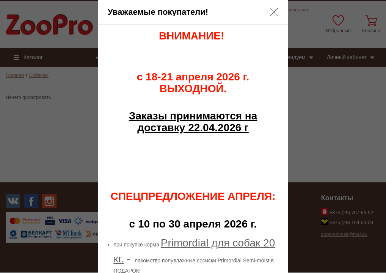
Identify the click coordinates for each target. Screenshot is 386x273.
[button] (273, 12)
